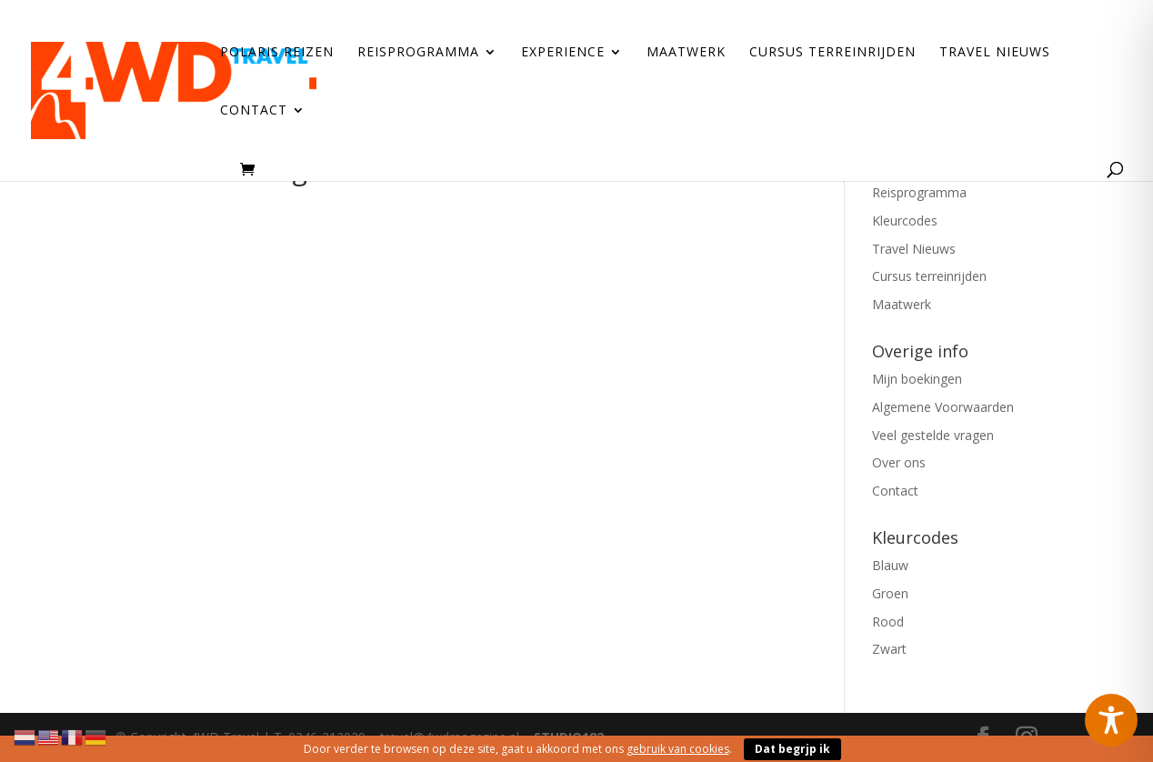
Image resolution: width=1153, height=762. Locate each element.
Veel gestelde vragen (933, 435)
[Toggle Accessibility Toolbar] (1111, 720)
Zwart (889, 648)
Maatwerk (686, 52)
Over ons (899, 462)
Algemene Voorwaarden (943, 407)
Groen (890, 593)
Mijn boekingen (917, 378)
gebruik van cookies (678, 749)
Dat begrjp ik (792, 749)
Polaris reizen (277, 52)
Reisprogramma (418, 52)
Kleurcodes (904, 220)
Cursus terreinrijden (832, 52)
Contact (253, 111)
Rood (888, 621)
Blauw (890, 565)
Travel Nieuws (994, 52)
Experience (563, 52)
